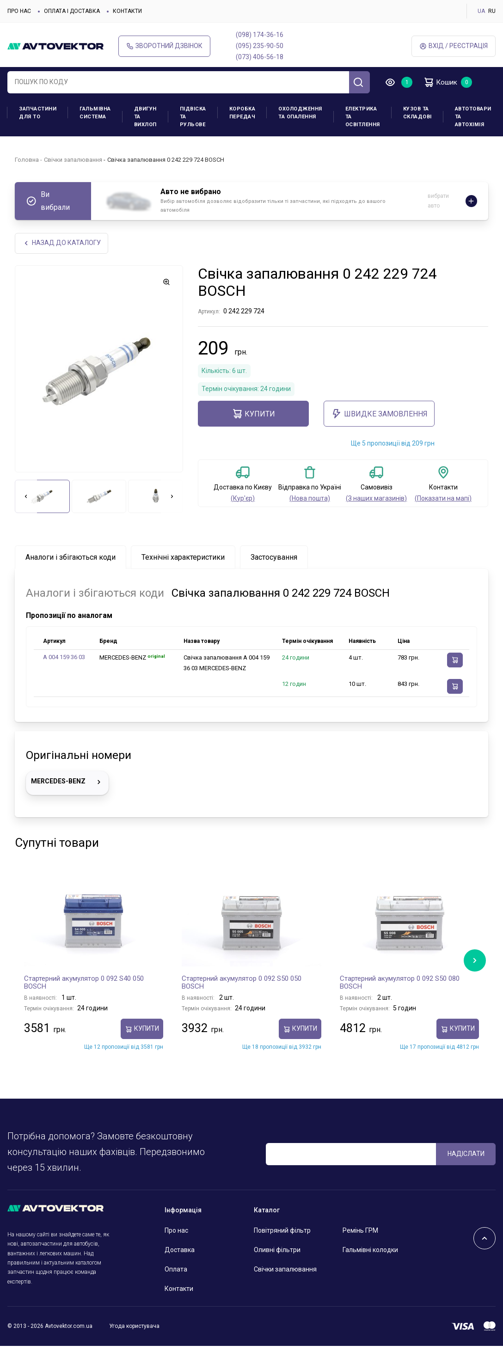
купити (253, 414)
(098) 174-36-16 (259, 34)
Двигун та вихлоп (145, 117)
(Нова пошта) (309, 498)
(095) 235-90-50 (259, 45)
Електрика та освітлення (362, 117)
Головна (27, 159)
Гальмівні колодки (370, 1249)
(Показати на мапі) (443, 498)
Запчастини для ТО (37, 113)
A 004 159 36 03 (64, 657)
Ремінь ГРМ (360, 1231)
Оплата (176, 1269)
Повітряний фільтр (282, 1231)
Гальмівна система (95, 113)
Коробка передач (242, 113)
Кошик (441, 82)
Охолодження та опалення (300, 113)
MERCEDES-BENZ (67, 782)
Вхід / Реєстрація (453, 46)
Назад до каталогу (62, 243)
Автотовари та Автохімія (473, 117)
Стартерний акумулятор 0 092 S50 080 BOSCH (400, 982)
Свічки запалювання (73, 159)
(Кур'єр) (243, 498)
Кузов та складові (417, 113)
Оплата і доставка (72, 11)
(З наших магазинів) (376, 498)
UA (481, 11)
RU (492, 11)
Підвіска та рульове (193, 117)
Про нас (19, 11)
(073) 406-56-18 (259, 57)
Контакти (127, 11)
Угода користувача (134, 1326)
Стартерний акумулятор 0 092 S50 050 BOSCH (241, 982)
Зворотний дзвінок (164, 46)
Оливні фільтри (277, 1249)
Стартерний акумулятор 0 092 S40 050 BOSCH (84, 982)
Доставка (180, 1249)
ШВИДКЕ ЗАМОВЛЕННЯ (379, 414)
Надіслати (466, 1154)
